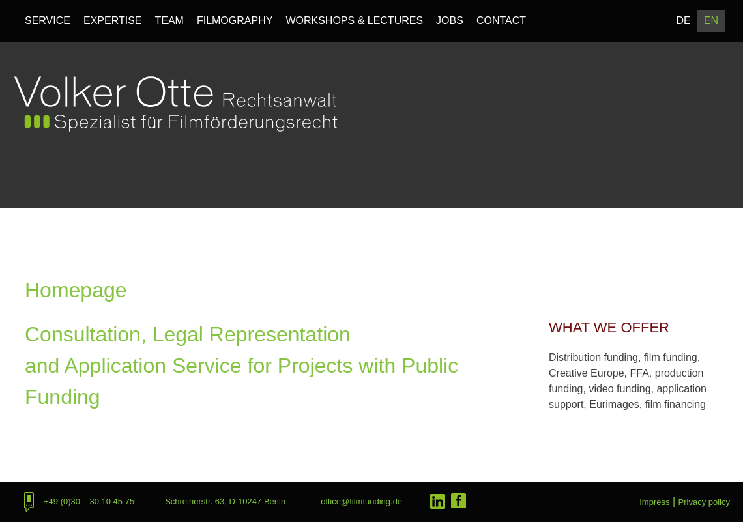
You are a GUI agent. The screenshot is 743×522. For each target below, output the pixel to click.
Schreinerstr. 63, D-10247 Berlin (225, 501)
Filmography (234, 20)
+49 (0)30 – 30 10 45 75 (89, 501)
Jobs (449, 20)
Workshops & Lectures (354, 20)
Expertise (112, 20)
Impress (654, 502)
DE (684, 20)
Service (47, 20)
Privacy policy (704, 502)
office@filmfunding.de (361, 501)
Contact (501, 20)
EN (711, 20)
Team (168, 20)
